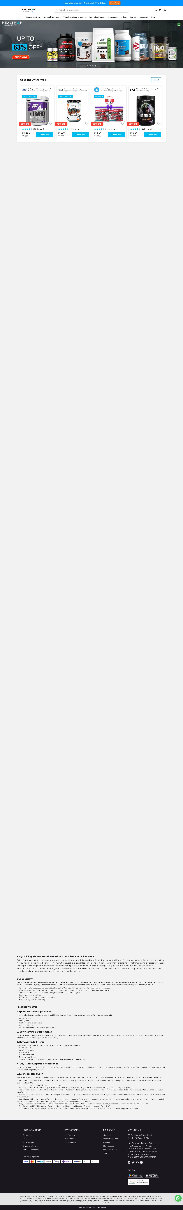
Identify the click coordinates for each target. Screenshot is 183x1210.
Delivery (106, 1142)
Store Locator (108, 1146)
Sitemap (106, 1153)
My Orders (69, 1139)
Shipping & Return (30, 1146)
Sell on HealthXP (110, 1150)
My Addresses (70, 1142)
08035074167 (143, 1138)
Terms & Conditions (31, 1150)
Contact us (27, 1135)
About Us (107, 1135)
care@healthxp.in (144, 1135)
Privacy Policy (28, 1142)
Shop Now (114, 3)
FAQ (24, 1139)
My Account (70, 1135)
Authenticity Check (111, 1139)
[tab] (87, 65)
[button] (156, 10)
